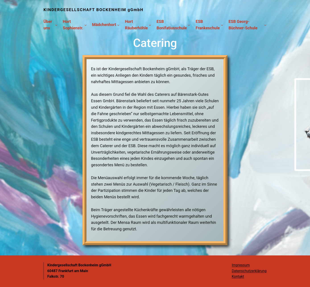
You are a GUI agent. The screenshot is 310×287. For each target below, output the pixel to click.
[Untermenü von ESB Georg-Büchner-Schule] (265, 25)
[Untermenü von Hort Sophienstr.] (85, 25)
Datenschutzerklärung (249, 271)
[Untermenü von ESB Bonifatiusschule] (189, 25)
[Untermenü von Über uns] (56, 25)
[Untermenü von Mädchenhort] (118, 25)
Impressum (241, 265)
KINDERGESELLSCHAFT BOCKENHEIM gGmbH (93, 9)
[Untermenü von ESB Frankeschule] (222, 25)
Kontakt (238, 276)
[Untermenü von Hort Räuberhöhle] (150, 25)
